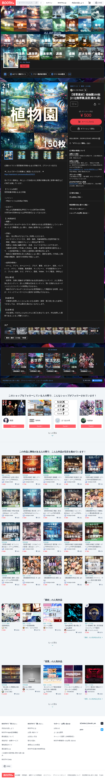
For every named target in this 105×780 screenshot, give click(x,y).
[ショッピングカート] (89, 3)
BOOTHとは (62, 3)
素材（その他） (86, 86)
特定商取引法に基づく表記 (78, 205)
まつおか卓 (65, 420)
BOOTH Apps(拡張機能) (10, 732)
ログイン (49, 3)
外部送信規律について (74, 775)
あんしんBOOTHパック (76, 169)
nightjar (90, 420)
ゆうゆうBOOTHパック (91, 169)
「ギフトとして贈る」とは (81, 143)
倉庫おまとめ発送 (34, 745)
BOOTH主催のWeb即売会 (36, 749)
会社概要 (17, 775)
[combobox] (28, 3)
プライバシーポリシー (76, 209)
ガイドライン (47, 775)
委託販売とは (6, 749)
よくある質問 (58, 732)
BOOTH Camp (7, 759)
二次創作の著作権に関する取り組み (13, 754)
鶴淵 (11, 420)
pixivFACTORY (73, 183)
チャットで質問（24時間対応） (64, 736)
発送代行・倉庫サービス (10, 740)
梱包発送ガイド (7, 745)
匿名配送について (8, 736)
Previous (2, 116)
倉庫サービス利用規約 (35, 775)
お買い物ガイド (33, 732)
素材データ (74, 86)
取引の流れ (75, 193)
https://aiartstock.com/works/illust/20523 (19, 174)
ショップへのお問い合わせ (78, 213)
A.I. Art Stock (25, 62)
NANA (38, 420)
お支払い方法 (76, 197)
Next (66, 116)
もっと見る (52, 435)
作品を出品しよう (78, 3)
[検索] (36, 2)
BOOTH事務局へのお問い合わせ (65, 740)
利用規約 (24, 775)
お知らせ (57, 728)
